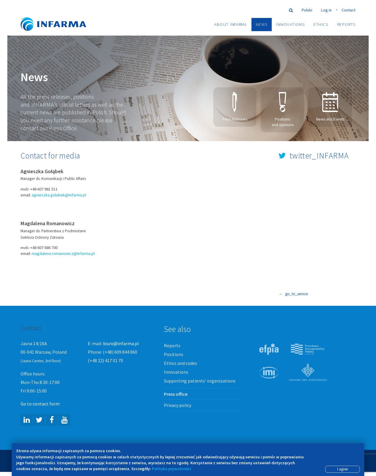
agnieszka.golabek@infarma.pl (59, 195)
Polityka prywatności (171, 468)
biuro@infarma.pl (121, 344)
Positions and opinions (282, 110)
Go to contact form (40, 404)
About (230, 24)
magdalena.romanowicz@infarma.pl (63, 254)
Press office (175, 394)
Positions (173, 355)
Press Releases (234, 107)
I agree (342, 469)
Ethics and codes (180, 363)
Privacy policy (177, 405)
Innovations (290, 24)
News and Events (330, 107)
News (262, 24)
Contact (348, 10)
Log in (326, 10)
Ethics (320, 24)
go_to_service (293, 295)
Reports (346, 24)
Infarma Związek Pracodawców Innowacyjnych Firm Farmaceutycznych (59, 15)
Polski (307, 10)
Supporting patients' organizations (200, 381)
